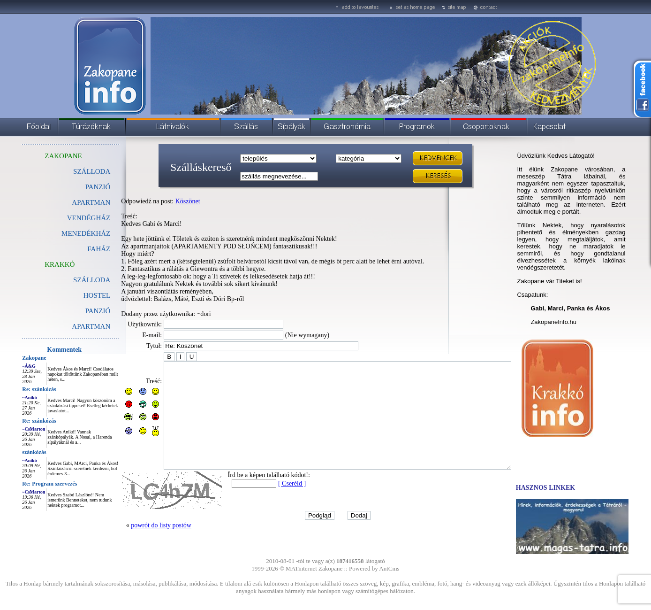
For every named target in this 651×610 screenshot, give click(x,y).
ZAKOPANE (42, 156)
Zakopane (13, 358)
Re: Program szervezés (28, 483)
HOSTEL (76, 295)
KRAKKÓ (38, 264)
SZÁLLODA (70, 171)
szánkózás (13, 452)
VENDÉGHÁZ (67, 218)
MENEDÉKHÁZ (64, 233)
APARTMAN (70, 202)
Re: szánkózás (18, 389)
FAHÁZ (77, 249)
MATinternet (301, 568)
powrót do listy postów (140, 546)
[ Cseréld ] (271, 504)
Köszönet (166, 201)
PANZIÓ (77, 187)
